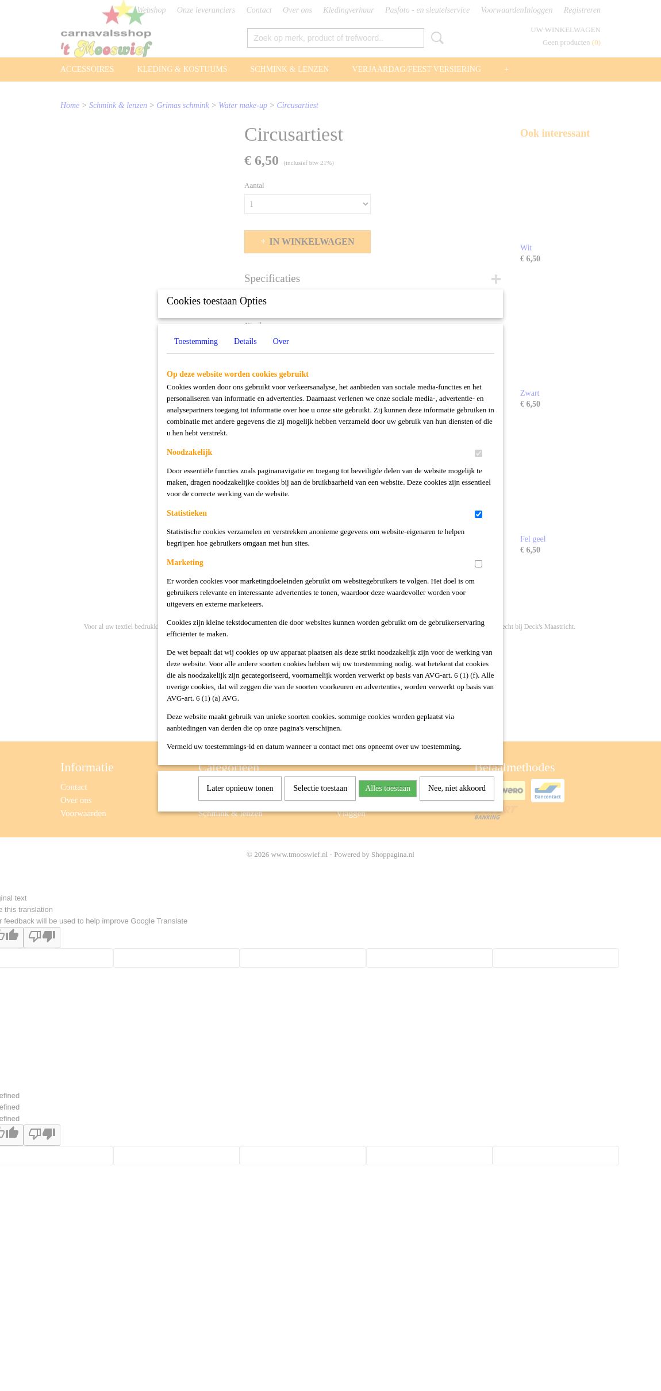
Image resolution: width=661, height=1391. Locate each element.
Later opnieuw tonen (240, 803)
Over (281, 356)
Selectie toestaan (320, 803)
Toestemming (196, 356)
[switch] (478, 468)
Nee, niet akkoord (457, 803)
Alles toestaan (387, 803)
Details (245, 356)
